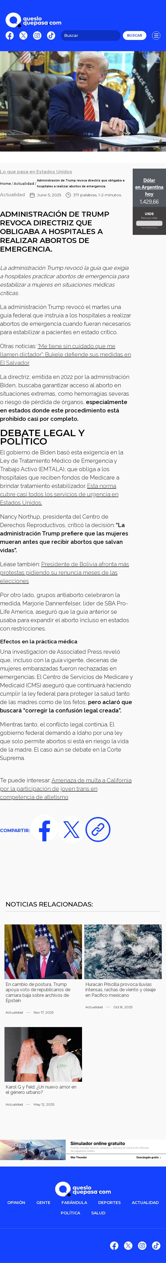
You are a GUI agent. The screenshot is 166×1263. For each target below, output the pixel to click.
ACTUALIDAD (145, 1202)
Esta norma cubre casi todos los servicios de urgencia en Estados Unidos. (59, 494)
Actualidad (24, 183)
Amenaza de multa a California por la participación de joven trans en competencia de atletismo (66, 789)
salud (98, 1213)
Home (5, 183)
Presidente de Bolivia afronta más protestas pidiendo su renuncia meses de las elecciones (64, 572)
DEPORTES (109, 1202)
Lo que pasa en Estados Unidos (36, 171)
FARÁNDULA (74, 1202)
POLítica (70, 1213)
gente (43, 1202)
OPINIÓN (16, 1202)
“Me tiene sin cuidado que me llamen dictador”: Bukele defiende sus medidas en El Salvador (65, 354)
